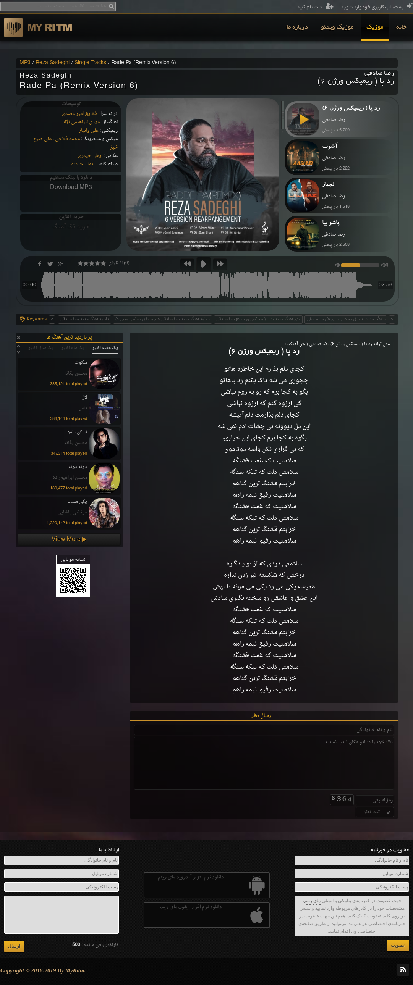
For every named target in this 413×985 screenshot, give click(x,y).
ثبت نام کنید (315, 7)
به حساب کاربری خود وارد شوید (376, 7)
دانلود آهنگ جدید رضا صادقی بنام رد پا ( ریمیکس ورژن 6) (162, 319)
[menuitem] (401, 27)
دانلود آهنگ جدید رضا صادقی (84, 319)
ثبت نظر (378, 812)
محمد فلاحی (67, 139)
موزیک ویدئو (337, 27)
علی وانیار (89, 130)
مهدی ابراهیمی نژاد (81, 122)
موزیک (374, 27)
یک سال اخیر (40, 348)
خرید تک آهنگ (71, 227)
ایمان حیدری (90, 156)
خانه (401, 27)
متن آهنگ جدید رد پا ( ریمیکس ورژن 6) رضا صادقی (258, 319)
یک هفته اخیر (105, 348)
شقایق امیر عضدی (79, 114)
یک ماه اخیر (72, 348)
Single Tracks (90, 63)
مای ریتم (312, 900)
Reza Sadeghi (53, 63)
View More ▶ (69, 539)
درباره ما (297, 27)
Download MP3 (71, 187)
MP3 (25, 63)
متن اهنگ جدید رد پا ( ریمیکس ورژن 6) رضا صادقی (349, 319)
